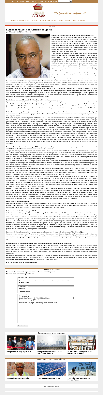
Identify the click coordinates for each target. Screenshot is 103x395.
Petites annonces (31, 1)
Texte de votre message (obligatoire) (29, 300)
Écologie (60, 20)
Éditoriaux (81, 20)
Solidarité (35, 20)
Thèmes (12, 1)
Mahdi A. (11, 32)
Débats (74, 20)
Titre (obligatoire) (24, 296)
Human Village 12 (26, 32)
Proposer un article (43, 1)
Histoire (67, 20)
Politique (43, 20)
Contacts (52, 389)
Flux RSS (46, 389)
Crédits (57, 389)
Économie (20, 20)
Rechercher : (54, 1)
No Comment (20, 1)
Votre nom (22, 289)
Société (13, 20)
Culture (27, 20)
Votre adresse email (24, 291)
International (51, 20)
